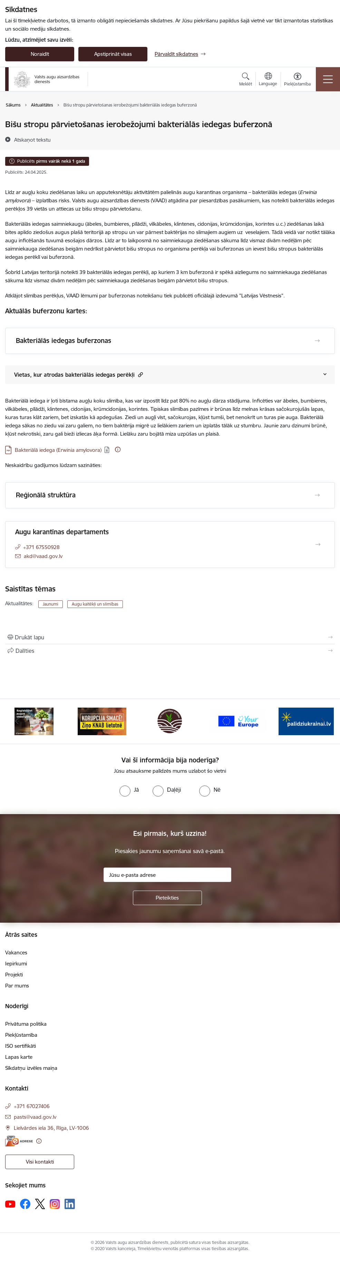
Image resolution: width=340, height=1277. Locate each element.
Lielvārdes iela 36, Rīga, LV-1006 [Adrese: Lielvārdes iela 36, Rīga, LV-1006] (51, 1128)
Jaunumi (50, 604)
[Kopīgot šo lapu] (170, 650)
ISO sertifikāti (20, 1046)
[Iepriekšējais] (17, 721)
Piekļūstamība (21, 1035)
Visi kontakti (40, 1161)
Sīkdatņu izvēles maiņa (31, 1068)
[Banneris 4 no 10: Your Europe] (238, 721)
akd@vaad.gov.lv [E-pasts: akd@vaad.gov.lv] (43, 556)
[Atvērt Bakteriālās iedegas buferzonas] (317, 341)
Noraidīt (40, 54)
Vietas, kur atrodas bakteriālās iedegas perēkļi (78, 374)
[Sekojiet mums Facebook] (25, 1204)
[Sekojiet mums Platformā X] (40, 1204)
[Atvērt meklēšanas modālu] (245, 80)
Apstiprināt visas (113, 54)
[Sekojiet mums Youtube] (10, 1203)
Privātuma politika (26, 1024)
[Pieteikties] (167, 898)
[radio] (129, 790)
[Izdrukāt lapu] (170, 637)
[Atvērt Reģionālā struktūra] (317, 495)
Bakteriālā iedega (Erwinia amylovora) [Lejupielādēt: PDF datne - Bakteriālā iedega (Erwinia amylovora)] (58, 450)
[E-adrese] (19, 1141)
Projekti (14, 974)
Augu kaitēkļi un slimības (95, 604)
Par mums (17, 985)
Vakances (16, 952)
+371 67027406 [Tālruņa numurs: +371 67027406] (32, 1106)
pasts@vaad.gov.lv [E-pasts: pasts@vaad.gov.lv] (35, 1117)
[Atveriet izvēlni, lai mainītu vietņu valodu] (268, 80)
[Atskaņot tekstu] (32, 139)
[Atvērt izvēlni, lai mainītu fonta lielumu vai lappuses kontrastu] (297, 80)
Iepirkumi (16, 963)
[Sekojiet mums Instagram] (55, 1204)
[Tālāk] (323, 721)
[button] (139, 374)
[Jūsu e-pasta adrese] (167, 875)
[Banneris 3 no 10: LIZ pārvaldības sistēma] (170, 721)
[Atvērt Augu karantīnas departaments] (318, 544)
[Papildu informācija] (117, 449)
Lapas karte (18, 1057)
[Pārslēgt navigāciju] (328, 79)
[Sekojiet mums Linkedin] (70, 1204)
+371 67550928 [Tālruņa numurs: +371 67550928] (41, 547)
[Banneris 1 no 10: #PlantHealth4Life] (34, 721)
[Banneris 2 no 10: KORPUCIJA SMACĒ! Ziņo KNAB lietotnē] (102, 721)
